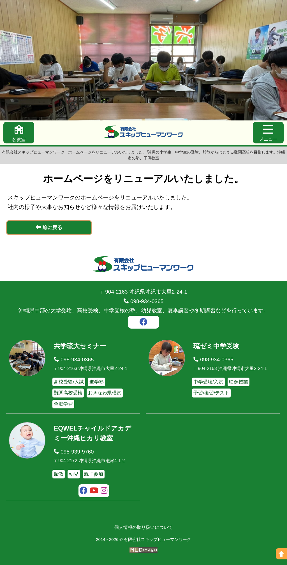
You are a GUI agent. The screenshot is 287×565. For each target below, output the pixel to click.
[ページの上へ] (281, 553)
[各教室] (18, 132)
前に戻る (49, 227)
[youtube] (94, 491)
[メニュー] (268, 132)
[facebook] (143, 323)
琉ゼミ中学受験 (216, 346)
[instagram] (104, 491)
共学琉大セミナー (80, 346)
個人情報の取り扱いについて (143, 527)
